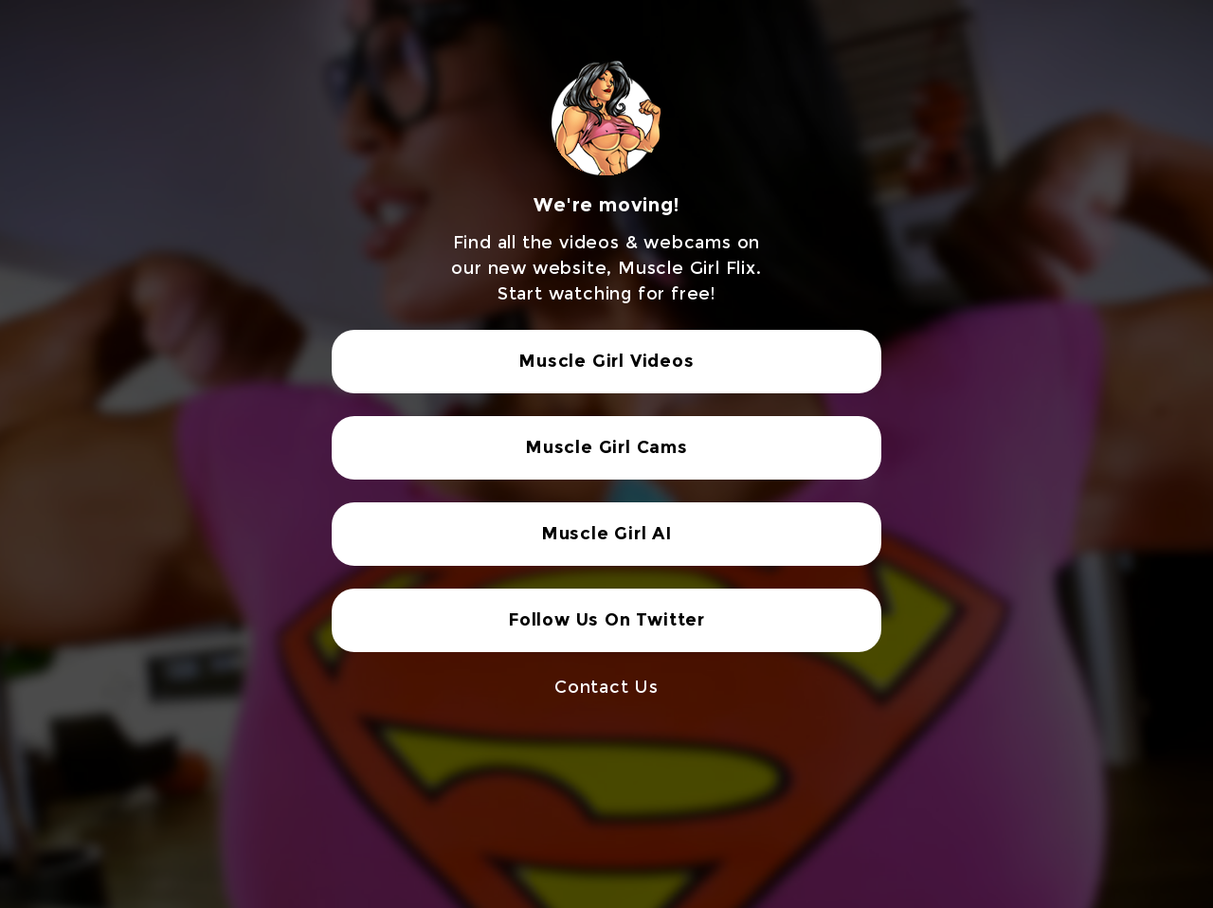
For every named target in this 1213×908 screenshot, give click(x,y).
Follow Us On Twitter (606, 619)
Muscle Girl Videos (606, 361)
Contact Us (606, 687)
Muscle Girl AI (606, 533)
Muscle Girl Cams (606, 447)
